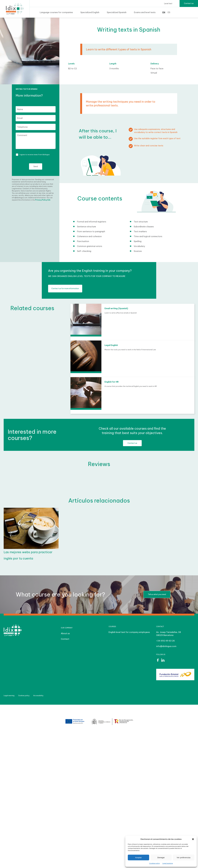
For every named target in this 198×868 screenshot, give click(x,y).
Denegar (161, 857)
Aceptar (138, 857)
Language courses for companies (56, 12)
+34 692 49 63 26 (165, 640)
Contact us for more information (65, 288)
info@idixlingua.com (166, 646)
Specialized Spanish (116, 12)
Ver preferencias (183, 857)
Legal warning (167, 863)
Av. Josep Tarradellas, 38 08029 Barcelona (168, 633)
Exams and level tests (144, 12)
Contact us (189, 3)
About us (65, 633)
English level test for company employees (129, 632)
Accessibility (38, 695)
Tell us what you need (157, 594)
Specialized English (89, 12)
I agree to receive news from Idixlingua (34, 155)
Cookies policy (154, 863)
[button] (193, 839)
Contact (65, 639)
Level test (168, 3)
